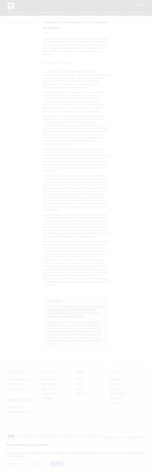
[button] (139, 5)
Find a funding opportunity (19, 405)
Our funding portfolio (16, 414)
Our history (115, 414)
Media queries (116, 424)
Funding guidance (15, 410)
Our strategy (47, 424)
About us (114, 398)
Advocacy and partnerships (19, 437)
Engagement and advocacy (21, 425)
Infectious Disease (49, 410)
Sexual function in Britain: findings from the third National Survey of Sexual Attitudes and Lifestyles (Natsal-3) (75, 331)
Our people (115, 405)
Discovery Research (50, 419)
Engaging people (15, 433)
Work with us (115, 410)
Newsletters (81, 419)
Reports (79, 410)
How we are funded (118, 419)
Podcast (79, 414)
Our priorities (48, 398)
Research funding (16, 398)
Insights (80, 398)
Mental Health (48, 414)
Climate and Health (50, 405)
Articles (79, 405)
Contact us (114, 429)
